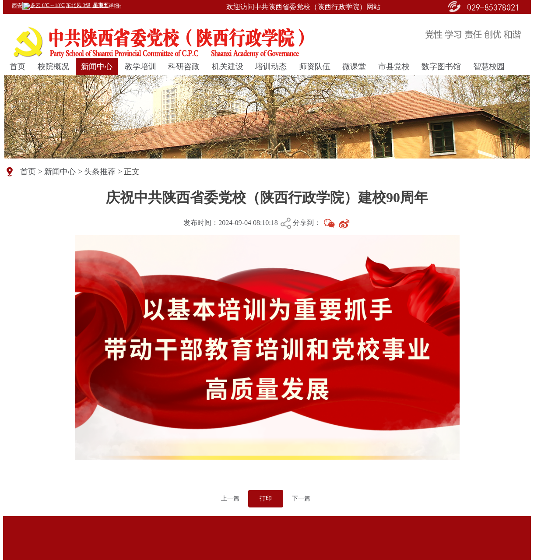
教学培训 (140, 66)
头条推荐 (100, 171)
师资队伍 (314, 66)
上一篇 (230, 498)
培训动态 (271, 66)
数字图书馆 (441, 66)
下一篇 (301, 498)
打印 (266, 498)
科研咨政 (184, 66)
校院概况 (53, 66)
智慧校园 (489, 66)
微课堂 (354, 66)
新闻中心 (96, 66)
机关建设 (227, 66)
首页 (17, 66)
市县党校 (394, 66)
